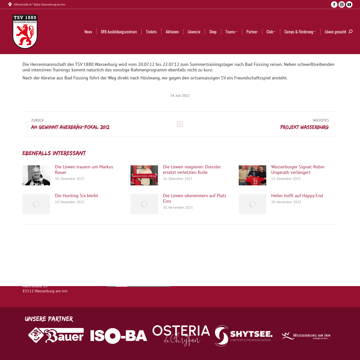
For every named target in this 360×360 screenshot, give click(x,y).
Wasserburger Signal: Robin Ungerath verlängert (297, 169)
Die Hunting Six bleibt (76, 195)
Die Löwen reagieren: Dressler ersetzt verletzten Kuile (192, 169)
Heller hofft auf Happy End (297, 195)
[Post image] (36, 175)
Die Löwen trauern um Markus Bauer (84, 169)
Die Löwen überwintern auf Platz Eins (194, 198)
